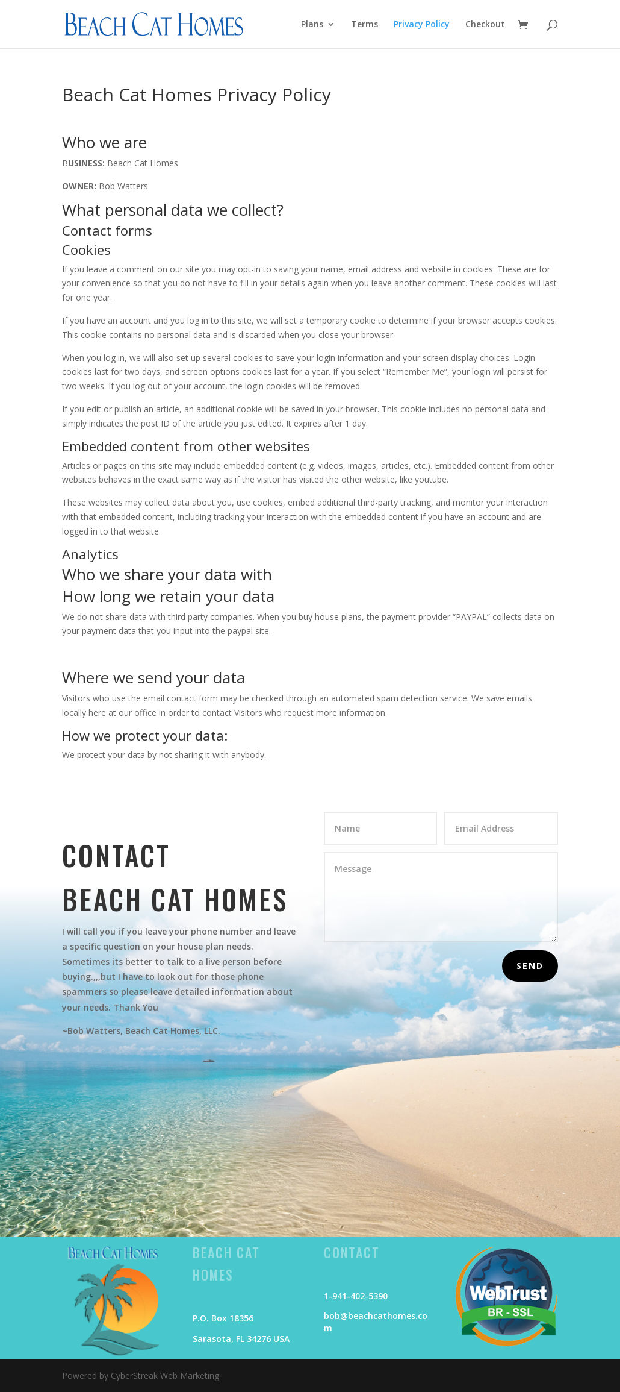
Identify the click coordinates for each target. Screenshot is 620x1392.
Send (530, 965)
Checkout (485, 25)
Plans (312, 25)
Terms (364, 25)
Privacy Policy (422, 25)
